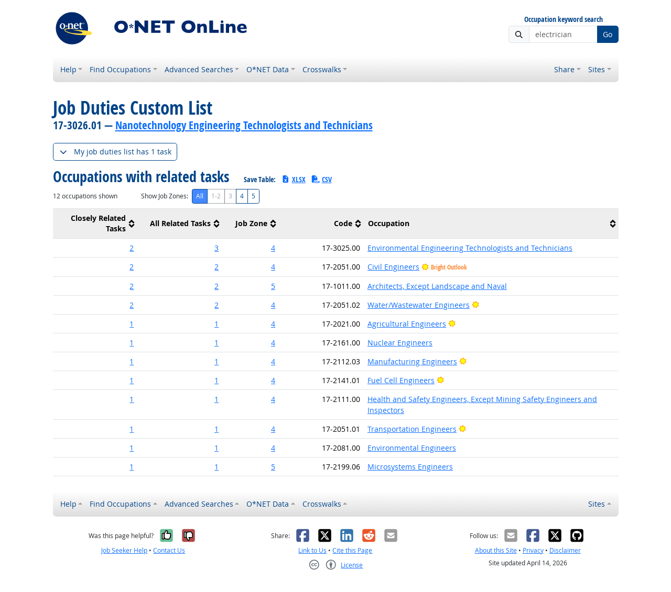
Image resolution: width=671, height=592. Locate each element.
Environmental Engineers (411, 448)
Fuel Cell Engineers (401, 380)
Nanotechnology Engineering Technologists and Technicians (244, 125)
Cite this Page (352, 550)
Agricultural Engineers (406, 324)
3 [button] (216, 248)
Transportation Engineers (412, 429)
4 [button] (273, 248)
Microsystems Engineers (410, 467)
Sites (596, 69)
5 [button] (273, 286)
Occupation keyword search (563, 19)
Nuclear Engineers (399, 343)
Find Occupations (120, 69)
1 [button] (131, 324)
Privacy (533, 550)
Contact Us (169, 550)
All (199, 196)
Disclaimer (565, 550)
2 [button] (131, 248)
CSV (321, 179)
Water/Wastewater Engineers (418, 305)
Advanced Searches (199, 69)
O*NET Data (267, 69)
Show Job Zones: (164, 196)
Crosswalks (321, 69)
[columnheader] (95, 224)
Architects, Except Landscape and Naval (437, 286)
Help (68, 69)
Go (607, 34)
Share (564, 69)
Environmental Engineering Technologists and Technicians (469, 248)
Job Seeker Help (124, 550)
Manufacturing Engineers (412, 361)
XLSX (293, 179)
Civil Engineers (393, 267)
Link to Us (312, 550)
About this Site (496, 550)
